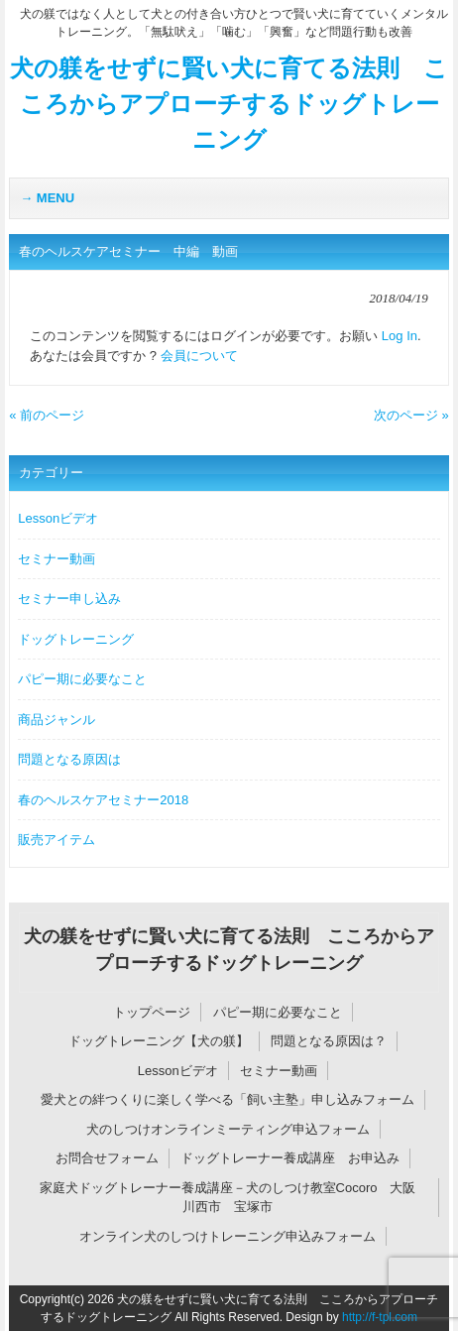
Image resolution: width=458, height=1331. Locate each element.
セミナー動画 (56, 558)
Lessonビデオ (58, 518)
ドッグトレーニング (76, 639)
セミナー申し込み (69, 598)
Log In (399, 335)
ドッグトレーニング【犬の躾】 (158, 1040)
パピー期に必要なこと (82, 678)
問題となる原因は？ (329, 1040)
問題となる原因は (69, 759)
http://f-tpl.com (379, 1317)
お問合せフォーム (107, 1157)
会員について (199, 355)
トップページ (151, 1012)
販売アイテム (56, 839)
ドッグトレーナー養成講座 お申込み (290, 1157)
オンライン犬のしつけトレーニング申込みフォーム (227, 1236)
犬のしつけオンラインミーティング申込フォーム (228, 1129)
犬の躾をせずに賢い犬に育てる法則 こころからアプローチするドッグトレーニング (229, 104)
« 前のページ (46, 415)
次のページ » (411, 415)
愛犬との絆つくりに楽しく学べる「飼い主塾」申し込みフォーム (227, 1099)
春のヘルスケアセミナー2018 (103, 799)
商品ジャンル (56, 719)
